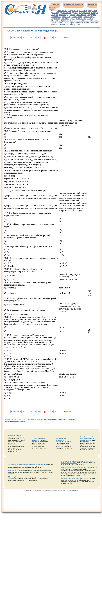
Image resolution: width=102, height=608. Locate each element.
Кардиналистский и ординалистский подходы (16, 436)
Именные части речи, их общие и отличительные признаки (27, 464)
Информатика (84, 13)
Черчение (94, 23)
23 (59, 37)
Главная (55, 5)
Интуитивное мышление (16, 470)
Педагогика (55, 19)
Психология (80, 19)
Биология (83, 11)
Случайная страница (73, 5)
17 (35, 37)
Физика (61, 23)
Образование (77, 17)
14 (23, 37)
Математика (81, 15)
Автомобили (62, 11)
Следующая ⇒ (67, 37)
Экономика (63, 25)
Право (72, 19)
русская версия (60, 490)
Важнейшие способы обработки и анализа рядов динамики (87, 438)
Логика (72, 15)
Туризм (53, 23)
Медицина (91, 15)
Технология (94, 21)
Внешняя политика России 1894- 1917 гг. (74, 478)
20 (48, 37)
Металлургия (56, 17)
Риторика (54, 21)
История (94, 13)
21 (52, 37)
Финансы (79, 23)
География (92, 11)
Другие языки (65, 13)
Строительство (83, 21)
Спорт (72, 21)
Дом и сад (55, 13)
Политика (65, 19)
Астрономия (73, 11)
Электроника (74, 25)
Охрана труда (88, 17)
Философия (69, 23)
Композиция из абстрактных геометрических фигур (63, 440)
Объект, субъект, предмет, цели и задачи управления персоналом (29, 477)
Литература (63, 15)
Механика (66, 17)
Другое (74, 13)
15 (27, 37)
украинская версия (72, 490)
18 (39, 37)
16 (31, 37)
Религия (90, 19)
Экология (54, 25)
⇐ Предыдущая (16, 37)
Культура (54, 15)
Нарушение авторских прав (51, 420)
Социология (64, 21)
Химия (86, 23)
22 (56, 37)
